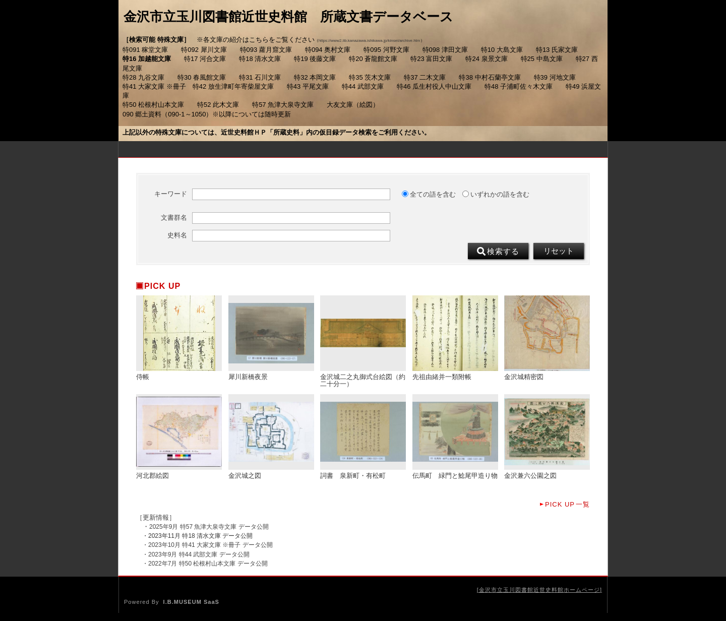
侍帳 (142, 377)
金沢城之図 (244, 475)
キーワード (170, 194)
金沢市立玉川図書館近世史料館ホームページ (539, 590)
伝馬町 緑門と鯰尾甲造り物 (455, 475)
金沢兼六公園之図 (530, 475)
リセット (558, 251)
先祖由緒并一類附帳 (441, 377)
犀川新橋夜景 (248, 377)
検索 (498, 251)
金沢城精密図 (523, 377)
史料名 (177, 235)
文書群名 (174, 217)
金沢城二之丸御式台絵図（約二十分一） (362, 381)
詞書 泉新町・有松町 (353, 475)
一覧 (567, 504)
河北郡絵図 (152, 475)
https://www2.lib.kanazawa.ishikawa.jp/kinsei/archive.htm (369, 40)
